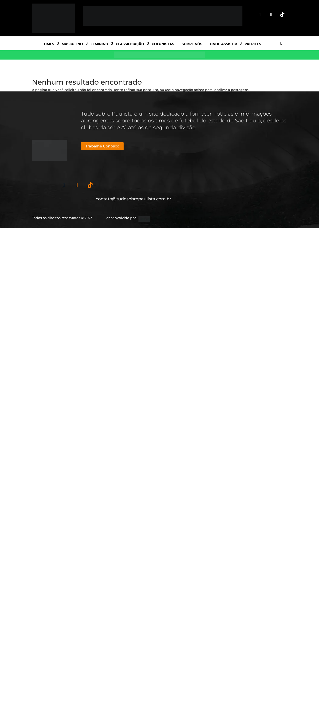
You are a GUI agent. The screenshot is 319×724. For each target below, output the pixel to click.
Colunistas (163, 44)
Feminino (99, 44)
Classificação (130, 44)
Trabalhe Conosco (102, 146)
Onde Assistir (223, 44)
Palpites (253, 44)
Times (48, 44)
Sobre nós (192, 44)
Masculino (72, 44)
